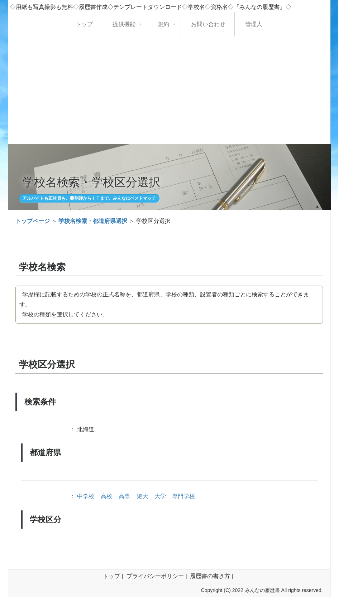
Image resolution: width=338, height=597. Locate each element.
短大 (142, 496)
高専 (124, 496)
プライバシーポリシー (155, 576)
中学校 (85, 496)
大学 (160, 496)
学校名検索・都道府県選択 (92, 221)
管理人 (253, 24)
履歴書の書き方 (210, 576)
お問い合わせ (208, 24)
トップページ (32, 221)
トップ (84, 24)
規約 (163, 24)
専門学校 (183, 496)
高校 (106, 496)
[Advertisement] (169, 90)
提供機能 (124, 24)
